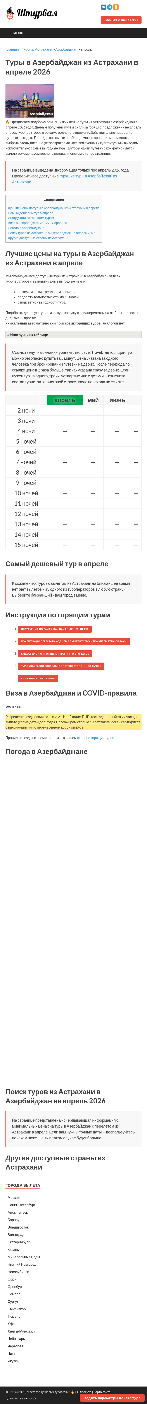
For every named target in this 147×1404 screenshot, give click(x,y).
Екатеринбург (19, 1242)
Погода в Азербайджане (26, 228)
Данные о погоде (17, 1398)
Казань (13, 1249)
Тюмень (14, 1316)
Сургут (13, 1301)
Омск (12, 1279)
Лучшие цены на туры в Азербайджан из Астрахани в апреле (54, 208)
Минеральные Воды (24, 1257)
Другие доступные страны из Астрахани (38, 238)
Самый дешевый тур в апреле (30, 213)
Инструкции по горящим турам (31, 218)
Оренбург (15, 1286)
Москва (14, 1197)
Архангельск (18, 1212)
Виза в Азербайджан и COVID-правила (37, 223)
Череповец (16, 1346)
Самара (14, 1294)
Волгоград (16, 1234)
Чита (12, 1353)
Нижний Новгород (22, 1264)
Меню (18, 33)
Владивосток (18, 1227)
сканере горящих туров (95, 738)
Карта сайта (102, 1392)
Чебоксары (17, 1338)
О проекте (84, 1392)
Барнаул (14, 1220)
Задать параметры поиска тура (112, 1398)
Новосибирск (18, 1272)
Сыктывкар (17, 1309)
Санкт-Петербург (21, 1205)
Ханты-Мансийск (21, 1331)
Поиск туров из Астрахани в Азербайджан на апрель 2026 (51, 233)
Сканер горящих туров (121, 20)
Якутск (13, 1361)
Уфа (11, 1324)
